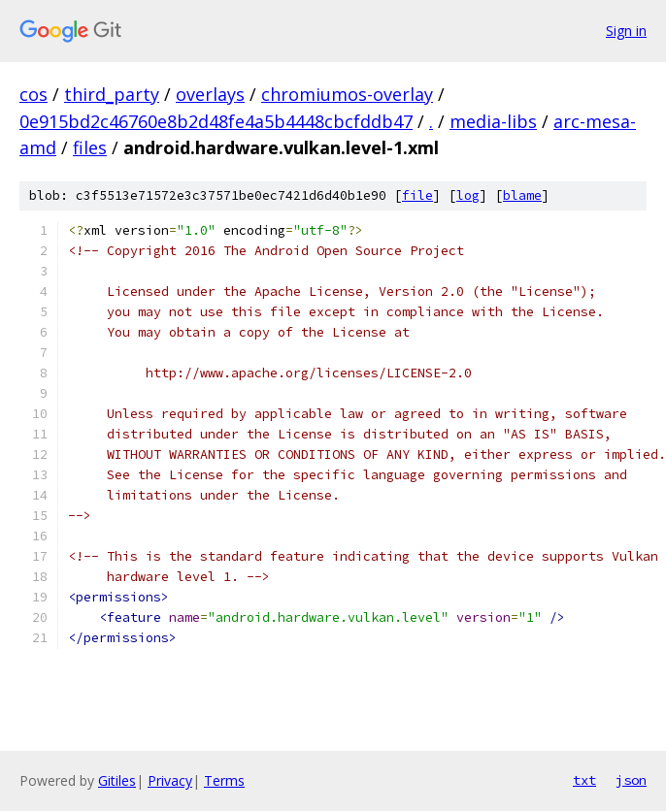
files (90, 147)
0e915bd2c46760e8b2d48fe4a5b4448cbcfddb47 (216, 121)
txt (584, 780)
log (468, 195)
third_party (111, 94)
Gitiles (117, 780)
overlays (210, 94)
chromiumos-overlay (347, 94)
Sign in (626, 30)
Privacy (170, 780)
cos (33, 94)
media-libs (493, 121)
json (631, 780)
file (417, 195)
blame (522, 195)
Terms (224, 780)
